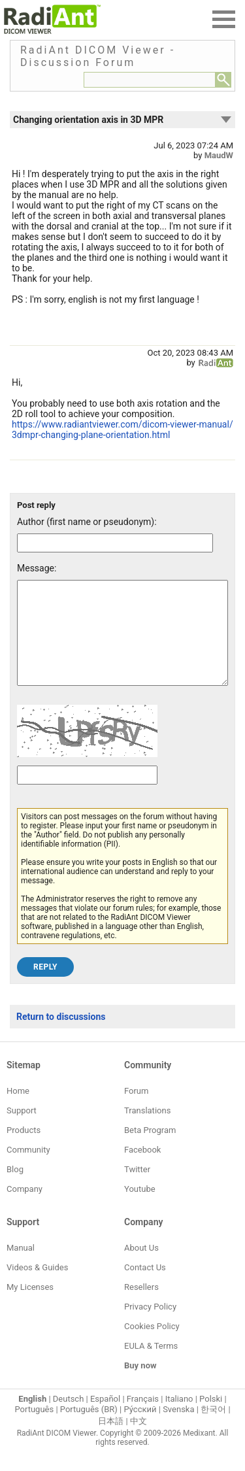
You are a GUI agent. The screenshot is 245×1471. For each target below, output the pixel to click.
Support (22, 1130)
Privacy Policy (150, 1326)
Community (28, 1169)
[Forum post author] (115, 542)
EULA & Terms (151, 1365)
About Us (141, 1267)
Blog (15, 1189)
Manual (21, 1267)
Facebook (142, 1169)
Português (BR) (89, 1429)
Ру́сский (140, 1429)
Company (24, 1208)
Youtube (139, 1208)
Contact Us (145, 1287)
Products (24, 1150)
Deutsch (68, 1418)
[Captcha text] (87, 794)
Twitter (137, 1189)
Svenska (178, 1429)
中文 (138, 1441)
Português (34, 1429)
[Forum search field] (150, 80)
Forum (136, 1110)
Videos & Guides (37, 1287)
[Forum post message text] (122, 642)
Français (143, 1418)
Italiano (179, 1418)
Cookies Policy (152, 1346)
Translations (147, 1130)
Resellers (141, 1306)
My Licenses (30, 1306)
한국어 (213, 1429)
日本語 (110, 1441)
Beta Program (150, 1150)
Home (18, 1110)
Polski (210, 1418)
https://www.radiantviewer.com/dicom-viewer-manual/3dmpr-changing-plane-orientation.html (122, 429)
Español (105, 1418)
